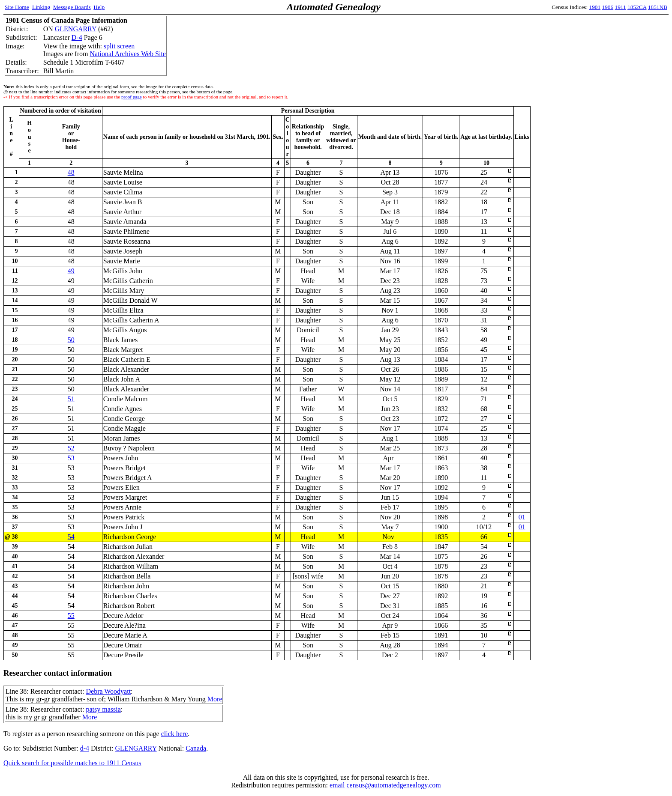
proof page (131, 96)
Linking (41, 7)
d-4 (84, 748)
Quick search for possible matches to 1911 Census (72, 762)
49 (71, 270)
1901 (595, 7)
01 (522, 517)
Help (99, 7)
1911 (620, 7)
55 (71, 615)
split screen (119, 46)
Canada (196, 748)
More (214, 699)
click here (174, 733)
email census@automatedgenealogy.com (385, 785)
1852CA (636, 7)
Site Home (17, 7)
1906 (608, 7)
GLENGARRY (75, 29)
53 (71, 458)
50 (71, 339)
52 (71, 448)
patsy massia (103, 709)
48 (71, 172)
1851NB (657, 7)
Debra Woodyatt (108, 691)
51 (71, 398)
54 (71, 536)
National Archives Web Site (128, 53)
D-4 (77, 37)
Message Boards (72, 7)
